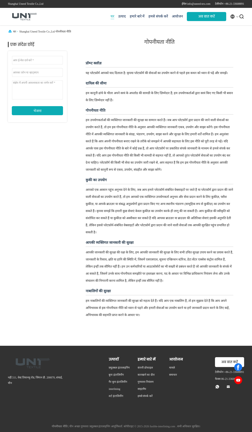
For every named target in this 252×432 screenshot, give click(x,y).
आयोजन (177, 16)
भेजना (37, 111)
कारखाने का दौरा (146, 374)
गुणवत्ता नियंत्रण (146, 381)
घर (112, 16)
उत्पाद (122, 16)
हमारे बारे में (137, 16)
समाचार (173, 374)
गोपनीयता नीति (60, 426)
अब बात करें (206, 16)
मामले (172, 367)
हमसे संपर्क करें (158, 16)
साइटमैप (142, 389)
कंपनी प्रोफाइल (145, 367)
